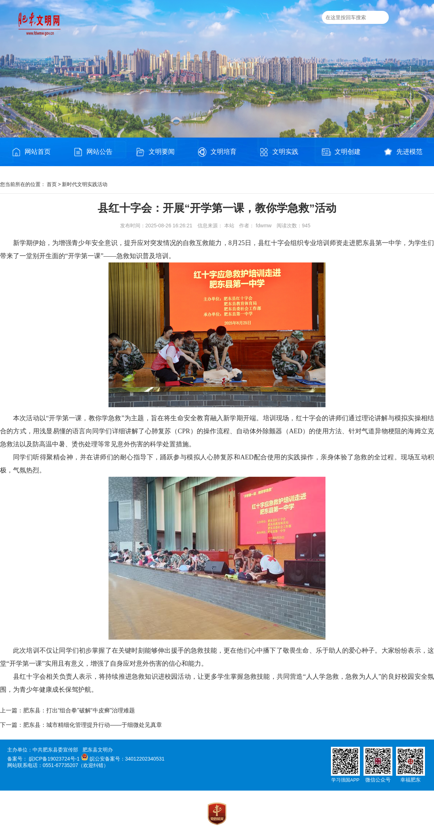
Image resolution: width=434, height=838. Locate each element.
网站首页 (31, 152)
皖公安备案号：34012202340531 (127, 759)
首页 (52, 184)
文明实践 (278, 152)
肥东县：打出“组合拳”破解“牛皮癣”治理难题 (79, 710)
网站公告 (92, 152)
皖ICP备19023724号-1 (54, 759)
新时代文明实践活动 (84, 184)
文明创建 (341, 152)
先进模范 (402, 152)
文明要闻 (155, 152)
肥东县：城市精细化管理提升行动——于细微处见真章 (92, 725)
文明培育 (217, 152)
